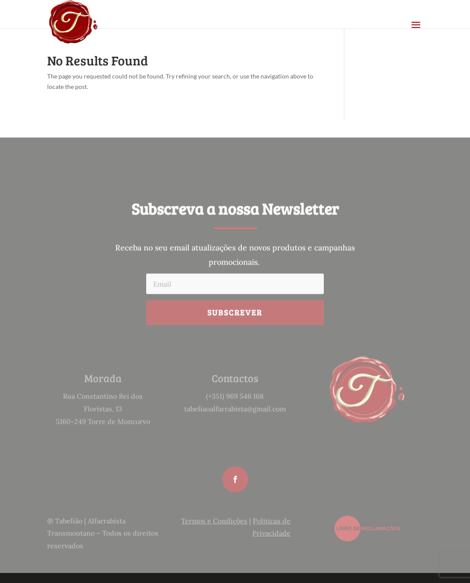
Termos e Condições (214, 526)
